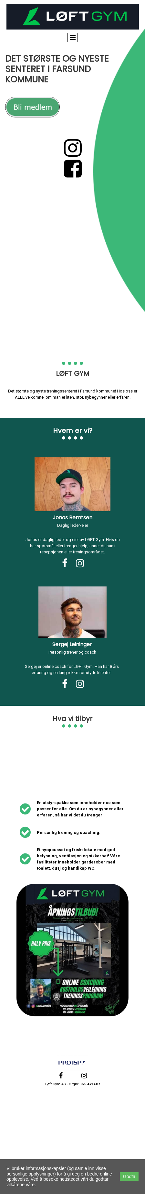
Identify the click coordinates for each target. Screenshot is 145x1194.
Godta (129, 1176)
